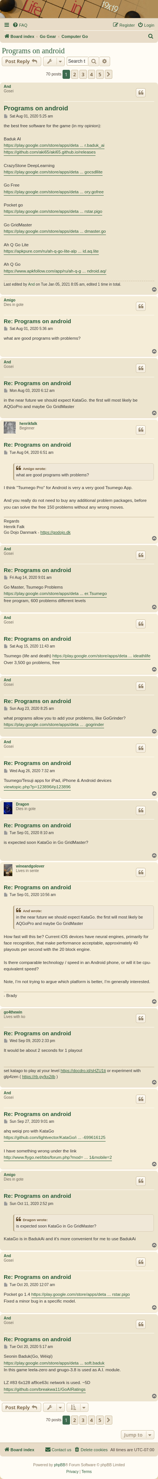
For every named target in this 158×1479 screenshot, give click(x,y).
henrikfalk (28, 424)
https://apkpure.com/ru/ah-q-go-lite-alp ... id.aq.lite (51, 251)
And (7, 86)
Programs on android (33, 51)
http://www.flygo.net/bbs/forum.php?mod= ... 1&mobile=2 (58, 1157)
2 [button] (74, 74)
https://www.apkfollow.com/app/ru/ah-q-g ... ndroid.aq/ (55, 271)
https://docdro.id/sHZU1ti (83, 1070)
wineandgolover (30, 866)
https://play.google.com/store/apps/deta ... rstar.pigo (53, 211)
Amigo (9, 300)
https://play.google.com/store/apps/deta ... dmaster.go (55, 231)
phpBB (59, 1465)
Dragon (22, 804)
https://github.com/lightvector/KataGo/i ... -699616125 (55, 1137)
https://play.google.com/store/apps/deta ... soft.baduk (54, 1363)
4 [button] (91, 74)
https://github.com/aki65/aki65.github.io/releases (49, 152)
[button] (108, 74)
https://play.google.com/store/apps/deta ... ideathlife (101, 656)
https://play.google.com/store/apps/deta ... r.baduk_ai (54, 145)
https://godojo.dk (55, 532)
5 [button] (99, 74)
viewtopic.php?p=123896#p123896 (37, 787)
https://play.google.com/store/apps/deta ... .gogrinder (54, 724)
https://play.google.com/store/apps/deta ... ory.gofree (54, 192)
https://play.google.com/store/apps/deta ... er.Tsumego (55, 593)
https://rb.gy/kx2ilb (38, 1076)
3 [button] (83, 74)
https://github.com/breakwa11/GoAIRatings (45, 1389)
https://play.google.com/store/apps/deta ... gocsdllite (53, 172)
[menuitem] (19, 25)
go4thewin (13, 1012)
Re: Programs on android (37, 321)
